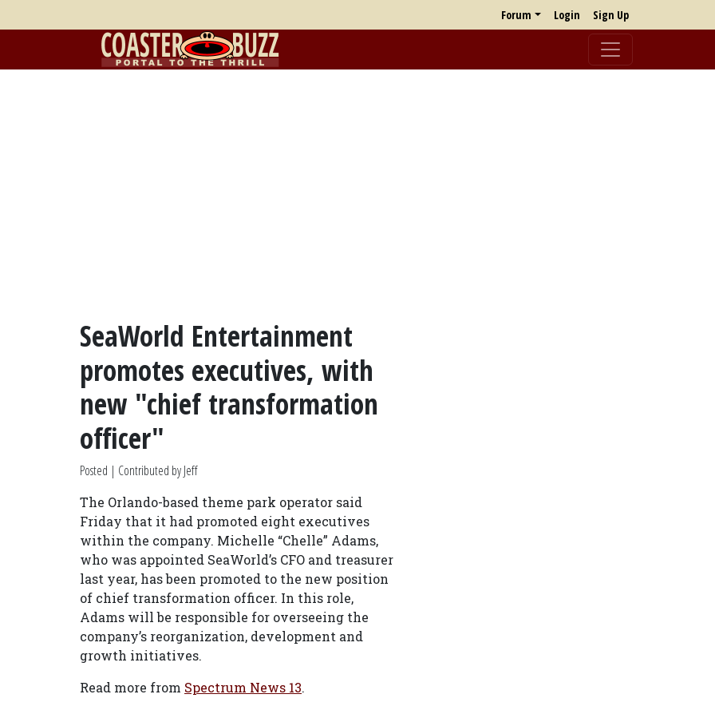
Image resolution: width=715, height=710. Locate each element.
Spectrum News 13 (243, 687)
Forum (516, 14)
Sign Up (611, 14)
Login (567, 14)
